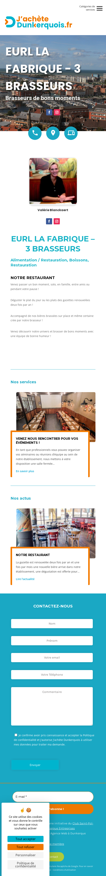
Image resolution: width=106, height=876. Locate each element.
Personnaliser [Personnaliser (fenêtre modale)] (26, 855)
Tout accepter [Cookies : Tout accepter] (26, 839)
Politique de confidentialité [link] (25, 864)
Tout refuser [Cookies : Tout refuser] (25, 847)
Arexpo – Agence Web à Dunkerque (62, 833)
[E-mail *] (52, 797)
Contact (53, 857)
